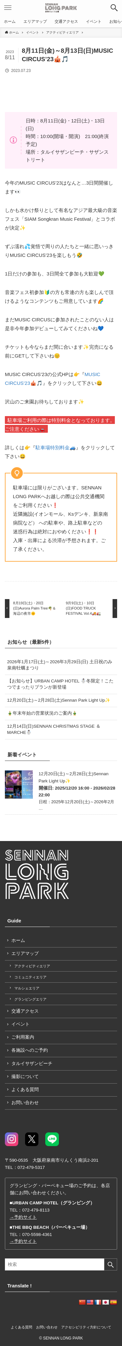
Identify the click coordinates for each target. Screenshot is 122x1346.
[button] (114, 8)
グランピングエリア (30, 999)
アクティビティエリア (32, 966)
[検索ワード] (61, 1264)
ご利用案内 (22, 1037)
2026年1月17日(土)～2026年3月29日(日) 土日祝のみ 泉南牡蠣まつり (59, 664)
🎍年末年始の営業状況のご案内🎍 (42, 713)
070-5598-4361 (37, 1234)
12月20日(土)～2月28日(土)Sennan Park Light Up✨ (59, 700)
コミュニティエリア (30, 977)
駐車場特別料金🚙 (55, 447)
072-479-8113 (35, 1210)
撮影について (25, 1076)
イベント (20, 1024)
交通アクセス (25, 1011)
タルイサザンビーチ (31, 1063)
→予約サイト (23, 1217)
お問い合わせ (25, 1102)
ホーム (18, 940)
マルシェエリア (26, 988)
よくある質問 (25, 1089)
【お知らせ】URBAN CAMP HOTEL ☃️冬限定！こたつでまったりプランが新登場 (62, 684)
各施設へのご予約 (29, 1050)
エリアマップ (25, 953)
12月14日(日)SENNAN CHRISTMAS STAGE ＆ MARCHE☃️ (54, 729)
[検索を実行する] (110, 1264)
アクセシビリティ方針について (86, 1327)
